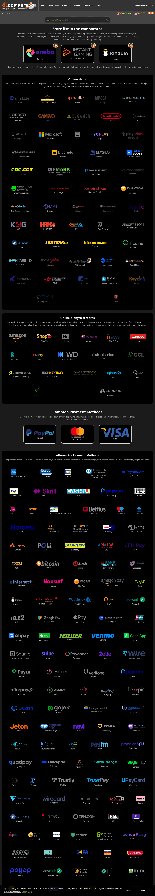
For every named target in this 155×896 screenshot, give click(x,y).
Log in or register (142, 5)
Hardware (89, 5)
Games (42, 5)
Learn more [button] (27, 892)
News (99, 5)
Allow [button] (142, 890)
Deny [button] (128, 890)
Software (66, 5)
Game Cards (54, 5)
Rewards (77, 5)
